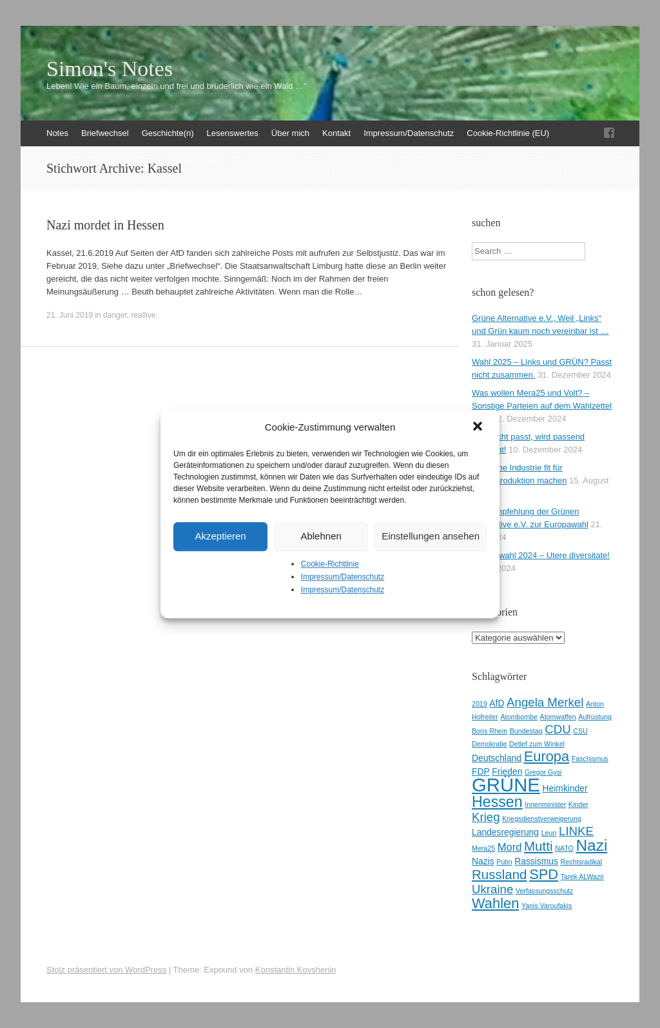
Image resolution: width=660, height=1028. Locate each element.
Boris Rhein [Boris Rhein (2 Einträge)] (489, 731)
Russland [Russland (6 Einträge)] (499, 874)
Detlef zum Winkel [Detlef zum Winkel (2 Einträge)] (537, 744)
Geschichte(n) (168, 133)
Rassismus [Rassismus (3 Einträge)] (536, 861)
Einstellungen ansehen (431, 535)
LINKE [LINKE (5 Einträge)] (576, 831)
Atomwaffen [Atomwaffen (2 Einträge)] (558, 717)
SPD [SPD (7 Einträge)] (543, 874)
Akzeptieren (220, 535)
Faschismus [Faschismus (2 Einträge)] (590, 758)
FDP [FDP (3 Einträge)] (481, 771)
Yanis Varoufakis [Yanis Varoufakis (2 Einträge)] (546, 905)
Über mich (290, 133)
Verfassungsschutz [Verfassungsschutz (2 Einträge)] (544, 891)
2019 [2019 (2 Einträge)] (479, 704)
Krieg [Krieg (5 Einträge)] (486, 817)
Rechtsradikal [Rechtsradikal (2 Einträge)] (582, 862)
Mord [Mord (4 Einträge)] (510, 847)
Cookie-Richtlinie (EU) (508, 133)
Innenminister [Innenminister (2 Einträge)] (545, 804)
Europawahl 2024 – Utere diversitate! (541, 555)
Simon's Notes (109, 69)
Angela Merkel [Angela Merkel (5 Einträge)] (545, 702)
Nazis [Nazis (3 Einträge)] (483, 861)
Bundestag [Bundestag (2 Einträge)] (526, 731)
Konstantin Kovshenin (295, 970)
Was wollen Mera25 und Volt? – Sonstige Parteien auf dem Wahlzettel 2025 (542, 405)
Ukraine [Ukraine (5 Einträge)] (492, 889)
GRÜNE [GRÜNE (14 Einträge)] (506, 784)
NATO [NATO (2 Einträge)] (564, 848)
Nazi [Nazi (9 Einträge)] (591, 845)
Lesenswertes (232, 133)
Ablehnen (320, 535)
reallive (143, 315)
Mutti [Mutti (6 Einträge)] (538, 846)
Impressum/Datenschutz (342, 576)
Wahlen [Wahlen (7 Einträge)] (495, 903)
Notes (57, 133)
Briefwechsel (105, 133)
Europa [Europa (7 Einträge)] (547, 756)
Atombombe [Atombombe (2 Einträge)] (519, 717)
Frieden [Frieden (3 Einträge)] (507, 771)
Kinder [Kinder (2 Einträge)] (578, 804)
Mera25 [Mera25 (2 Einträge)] (483, 848)
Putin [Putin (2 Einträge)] (504, 862)
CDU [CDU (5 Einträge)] (557, 729)
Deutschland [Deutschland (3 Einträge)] (496, 758)
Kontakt (336, 133)
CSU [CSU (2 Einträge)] (580, 731)
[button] (479, 427)
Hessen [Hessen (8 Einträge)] (497, 801)
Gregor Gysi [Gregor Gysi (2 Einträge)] (543, 772)
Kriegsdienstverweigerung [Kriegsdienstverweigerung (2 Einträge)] (541, 818)
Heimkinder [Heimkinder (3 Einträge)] (565, 788)
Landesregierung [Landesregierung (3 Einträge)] (505, 832)
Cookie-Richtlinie (330, 563)
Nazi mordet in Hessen (105, 225)
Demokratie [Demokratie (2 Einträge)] (489, 744)
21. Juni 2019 (69, 315)
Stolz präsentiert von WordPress (106, 970)
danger (115, 315)
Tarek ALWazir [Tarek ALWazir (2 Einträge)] (583, 876)
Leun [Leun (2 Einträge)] (549, 833)
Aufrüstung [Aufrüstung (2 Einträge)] (595, 717)
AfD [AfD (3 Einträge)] (496, 703)
